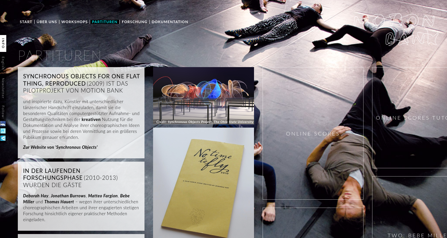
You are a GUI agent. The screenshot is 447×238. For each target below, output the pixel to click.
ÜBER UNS (47, 22)
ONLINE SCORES (313, 133)
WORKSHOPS (74, 22)
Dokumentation (170, 22)
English (3, 63)
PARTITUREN (104, 22)
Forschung (134, 22)
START (26, 22)
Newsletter (3, 88)
